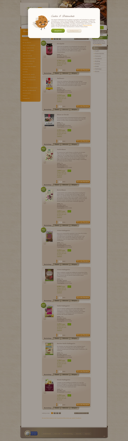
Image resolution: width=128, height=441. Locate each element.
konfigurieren (74, 31)
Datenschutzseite (87, 25)
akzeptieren (58, 31)
